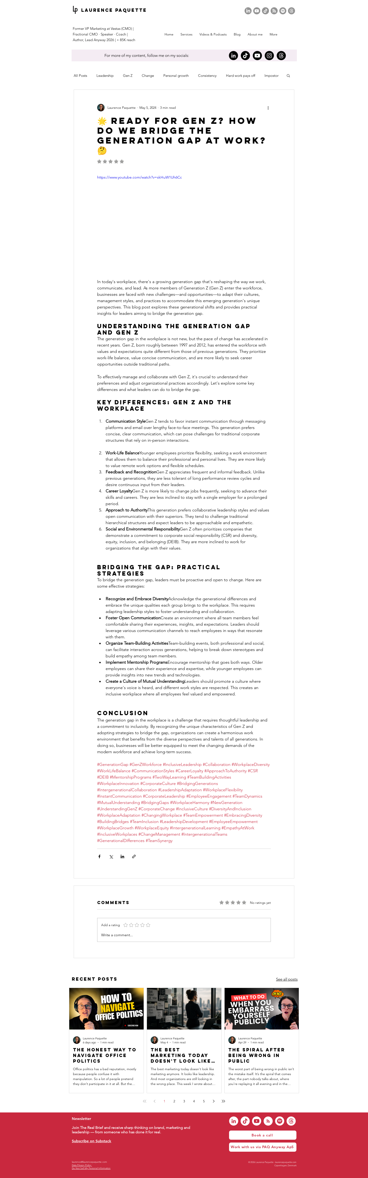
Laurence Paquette (114, 10)
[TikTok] (265, 10)
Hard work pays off (240, 75)
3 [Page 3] (184, 1101)
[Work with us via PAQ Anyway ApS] (262, 1147)
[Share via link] (134, 856)
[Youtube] (256, 10)
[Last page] (223, 1101)
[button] (213, 34)
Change (148, 75)
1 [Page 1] (164, 1101)
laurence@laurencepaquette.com (89, 1161)
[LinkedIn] (248, 10)
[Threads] (291, 10)
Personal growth (176, 75)
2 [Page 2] (174, 1101)
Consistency (207, 75)
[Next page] (213, 1101)
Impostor (271, 75)
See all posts (287, 979)
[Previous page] (154, 1101)
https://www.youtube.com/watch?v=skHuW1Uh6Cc (139, 177)
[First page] (144, 1101)
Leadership (105, 75)
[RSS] (274, 10)
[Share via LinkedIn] (122, 856)
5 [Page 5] (204, 1101)
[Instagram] (269, 55)
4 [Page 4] (194, 1101)
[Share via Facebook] (99, 856)
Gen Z (127, 75)
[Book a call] (262, 1135)
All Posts (80, 75)
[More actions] (268, 107)
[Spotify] (282, 10)
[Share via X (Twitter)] (111, 856)
